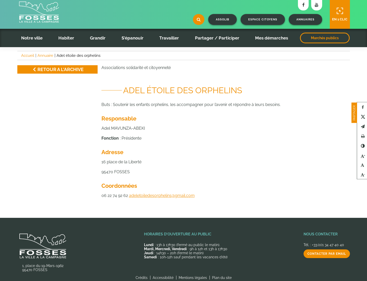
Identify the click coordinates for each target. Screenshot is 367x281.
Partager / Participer (217, 38)
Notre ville (32, 38)
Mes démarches (271, 38)
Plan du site (222, 278)
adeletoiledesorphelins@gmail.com (162, 195)
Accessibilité (163, 278)
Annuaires (305, 19)
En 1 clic (339, 14)
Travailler (169, 38)
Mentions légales (193, 278)
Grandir (98, 38)
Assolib (222, 19)
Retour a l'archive (57, 69)
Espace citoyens (262, 19)
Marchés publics (325, 38)
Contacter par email (326, 254)
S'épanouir (132, 38)
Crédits (142, 278)
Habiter (66, 38)
